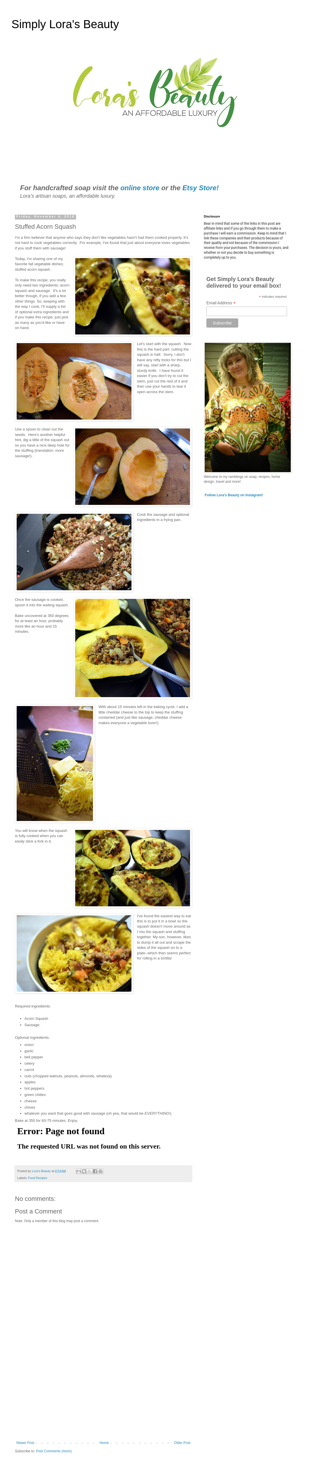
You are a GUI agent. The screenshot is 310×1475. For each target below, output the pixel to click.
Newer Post (25, 1443)
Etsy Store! (200, 188)
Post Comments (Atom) (54, 1451)
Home (104, 1443)
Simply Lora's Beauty (65, 24)
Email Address (221, 303)
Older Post (182, 1443)
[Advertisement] (103, 1393)
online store (139, 188)
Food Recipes (37, 1178)
